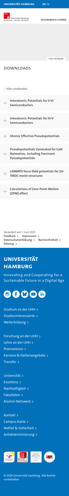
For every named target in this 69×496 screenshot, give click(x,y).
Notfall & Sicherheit (19, 428)
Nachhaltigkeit (15, 388)
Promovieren (13, 349)
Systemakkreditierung (49, 453)
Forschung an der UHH (21, 336)
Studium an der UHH (19, 309)
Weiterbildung (15, 322)
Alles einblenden (17, 89)
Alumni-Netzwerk (17, 401)
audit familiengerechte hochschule (9, 457)
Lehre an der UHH (17, 342)
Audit (20, 453)
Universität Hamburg (19, 4)
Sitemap (9, 244)
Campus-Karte (15, 421)
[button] (45, 4)
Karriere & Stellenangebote (24, 355)
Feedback (10, 236)
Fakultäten (12, 395)
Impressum (29, 236)
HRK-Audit (34, 455)
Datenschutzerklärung (18, 240)
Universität (12, 375)
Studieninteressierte (19, 315)
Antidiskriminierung (19, 434)
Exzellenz (11, 382)
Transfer (10, 361)
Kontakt (9, 415)
